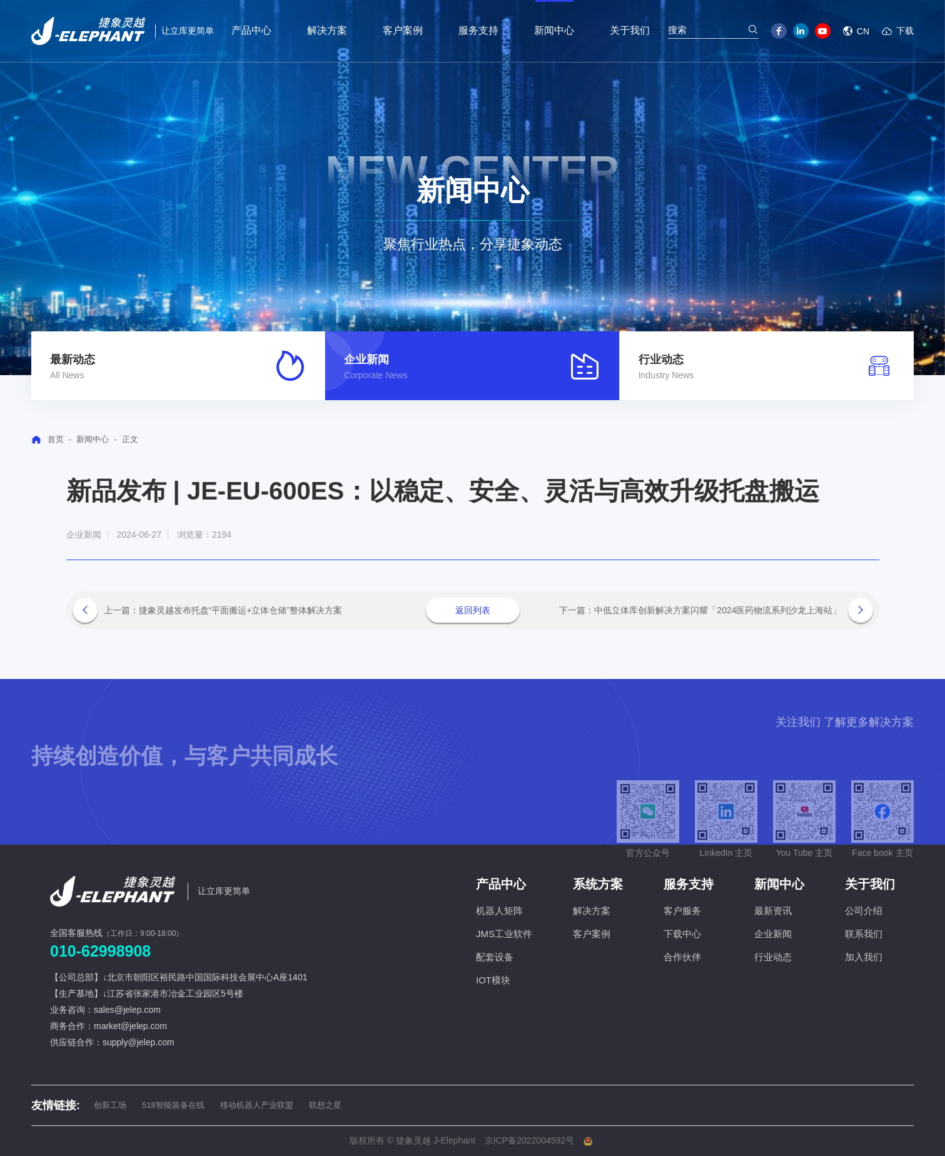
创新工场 (110, 1105)
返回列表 (472, 610)
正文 (130, 439)
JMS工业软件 (504, 933)
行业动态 (773, 957)
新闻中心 (92, 439)
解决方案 (591, 910)
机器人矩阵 (499, 910)
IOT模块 (493, 980)
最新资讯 (773, 910)
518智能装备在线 (173, 1105)
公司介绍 (863, 910)
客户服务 (682, 910)
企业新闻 (773, 933)
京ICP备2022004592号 (529, 1140)
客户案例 (591, 933)
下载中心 (682, 933)
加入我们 (863, 957)
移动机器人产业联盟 (256, 1105)
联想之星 (325, 1105)
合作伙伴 (682, 957)
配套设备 (494, 957)
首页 (56, 439)
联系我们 (863, 933)
